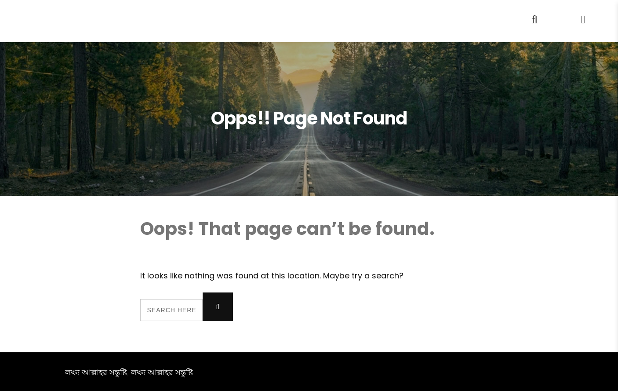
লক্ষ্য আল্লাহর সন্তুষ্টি (96, 372)
